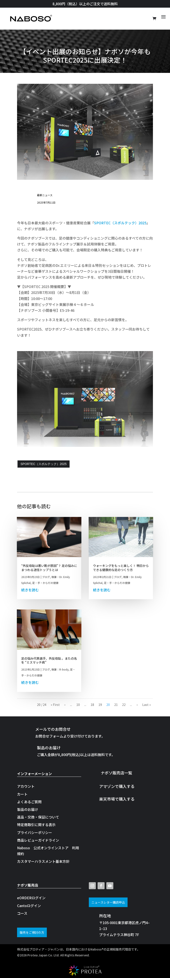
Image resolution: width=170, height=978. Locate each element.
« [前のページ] (65, 704)
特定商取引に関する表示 (36, 824)
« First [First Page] (55, 704)
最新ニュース (45, 195)
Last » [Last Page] (146, 704)
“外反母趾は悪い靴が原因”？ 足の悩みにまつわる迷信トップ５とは (49, 567)
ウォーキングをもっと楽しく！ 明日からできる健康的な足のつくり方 (121, 567)
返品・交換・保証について (38, 817)
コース (22, 913)
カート (22, 794)
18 (92, 704)
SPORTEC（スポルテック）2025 (120, 222)
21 (116, 704)
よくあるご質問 (29, 801)
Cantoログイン (29, 905)
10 (78, 704)
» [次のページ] (137, 704)
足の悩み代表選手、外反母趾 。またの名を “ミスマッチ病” (49, 660)
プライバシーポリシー (34, 832)
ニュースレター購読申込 (108, 902)
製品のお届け (27, 809)
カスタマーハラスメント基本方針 (43, 861)
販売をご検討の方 (32, 932)
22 (124, 704)
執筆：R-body (59, 669)
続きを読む (30, 589)
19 (100, 704)
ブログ (46, 577)
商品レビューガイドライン (38, 840)
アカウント (26, 786)
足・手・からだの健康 (45, 583)
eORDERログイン (31, 897)
